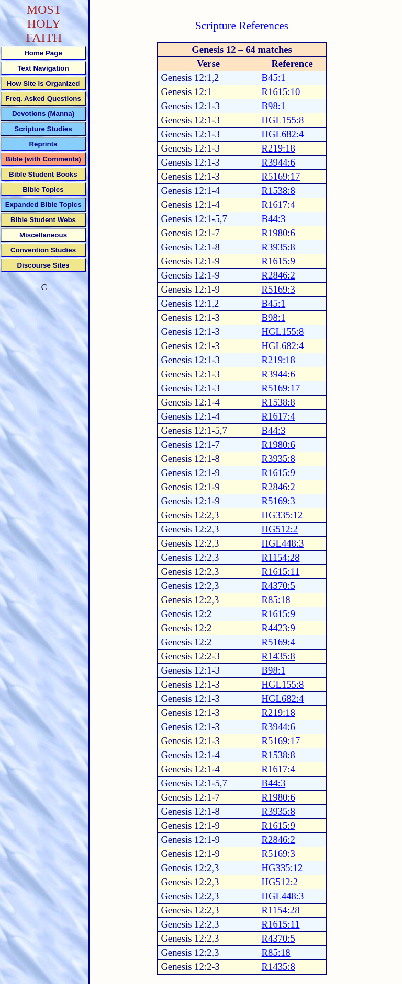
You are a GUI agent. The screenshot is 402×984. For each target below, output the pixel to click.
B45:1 (274, 77)
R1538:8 (278, 190)
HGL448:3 (283, 543)
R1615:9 (278, 261)
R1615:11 (281, 571)
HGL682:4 (283, 134)
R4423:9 (278, 627)
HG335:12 (282, 515)
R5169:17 (281, 176)
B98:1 (274, 105)
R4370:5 (278, 585)
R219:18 (278, 148)
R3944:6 (278, 162)
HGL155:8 (283, 119)
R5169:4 (278, 641)
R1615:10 (281, 91)
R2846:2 (278, 275)
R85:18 (276, 599)
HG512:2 (280, 529)
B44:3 (274, 218)
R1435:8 (278, 656)
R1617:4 (278, 204)
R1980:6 (278, 232)
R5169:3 (278, 289)
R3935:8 (278, 246)
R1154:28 (281, 557)
